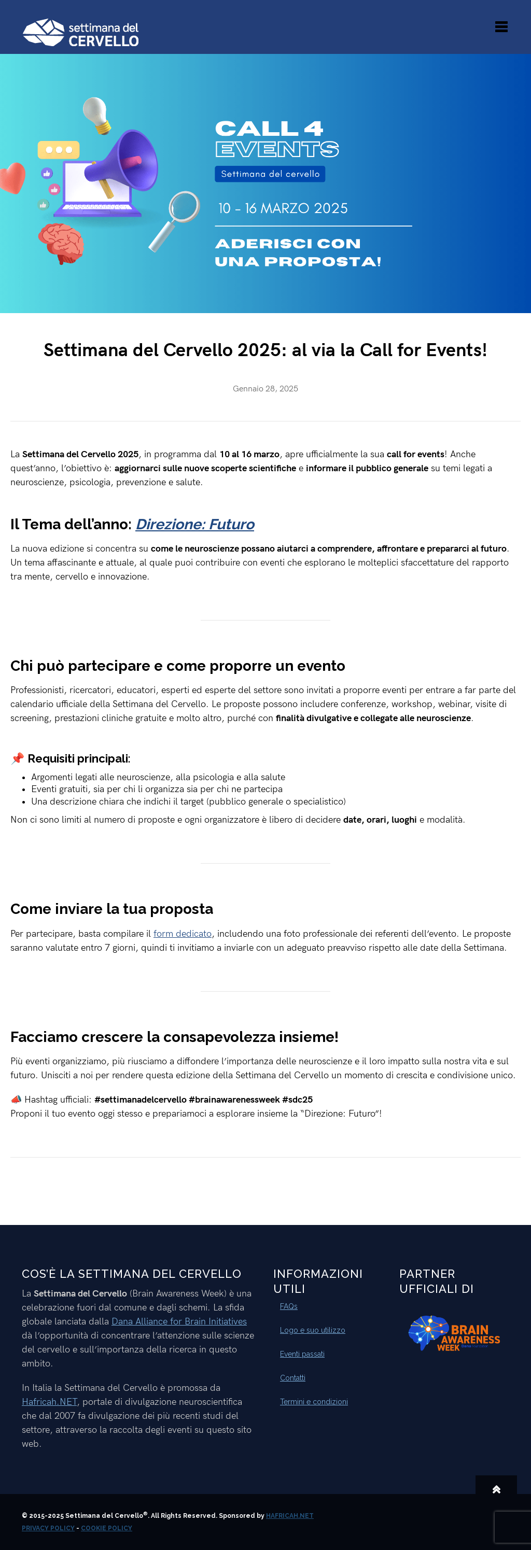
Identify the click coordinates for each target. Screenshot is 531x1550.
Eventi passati (302, 1354)
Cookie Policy (106, 1528)
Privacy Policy (48, 1528)
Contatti (292, 1378)
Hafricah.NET (49, 1402)
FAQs (289, 1306)
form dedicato (182, 933)
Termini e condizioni (314, 1402)
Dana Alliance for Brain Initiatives (179, 1321)
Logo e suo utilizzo (312, 1330)
